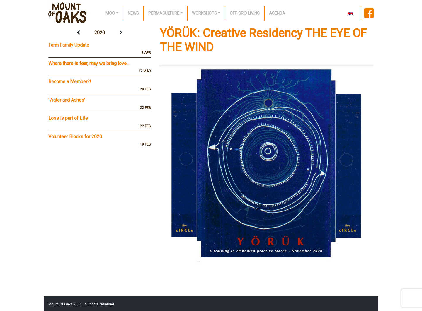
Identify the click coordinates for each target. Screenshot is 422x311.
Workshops (204, 13)
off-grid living (245, 13)
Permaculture (163, 13)
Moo (110, 13)
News (133, 13)
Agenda (277, 13)
